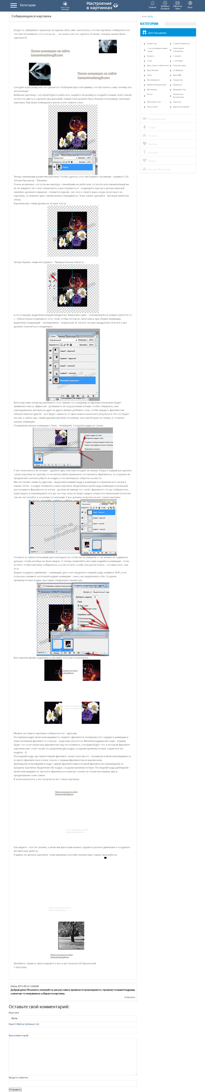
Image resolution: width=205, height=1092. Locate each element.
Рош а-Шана (152, 107)
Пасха (149, 94)
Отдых (149, 127)
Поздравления (154, 119)
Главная (152, 5)
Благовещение (153, 80)
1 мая (149, 61)
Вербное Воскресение (156, 85)
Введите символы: (19, 1078)
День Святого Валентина (158, 66)
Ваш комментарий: (19, 1036)
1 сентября (178, 61)
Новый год (151, 44)
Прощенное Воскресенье (178, 95)
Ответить (129, 997)
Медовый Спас (179, 90)
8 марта (150, 56)
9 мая (149, 75)
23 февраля (178, 70)
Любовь (150, 144)
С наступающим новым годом (157, 49)
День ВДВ (177, 75)
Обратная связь (177, 5)
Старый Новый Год (181, 44)
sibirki (150, 16)
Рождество (178, 80)
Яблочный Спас (154, 102)
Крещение (177, 85)
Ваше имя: (14, 1013)
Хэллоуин (177, 102)
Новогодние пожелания (178, 49)
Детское (150, 152)
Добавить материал (165, 5)
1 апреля (177, 56)
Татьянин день (179, 66)
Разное (150, 136)
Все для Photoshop (157, 169)
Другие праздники (181, 107)
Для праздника (154, 33)
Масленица (152, 90)
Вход (190, 5)
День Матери (153, 70)
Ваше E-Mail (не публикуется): (24, 1024)
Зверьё (149, 161)
